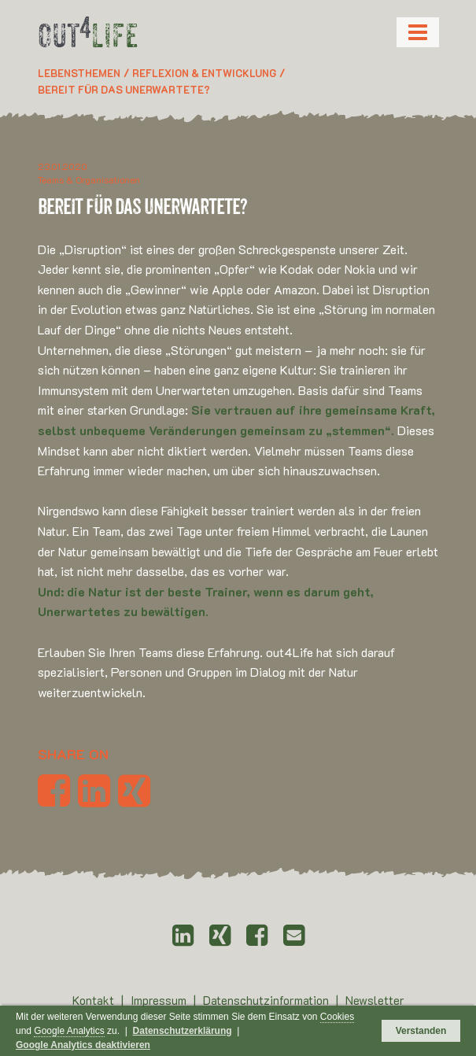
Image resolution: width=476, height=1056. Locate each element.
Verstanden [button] (421, 1030)
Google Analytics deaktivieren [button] (83, 1044)
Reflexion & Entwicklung (204, 72)
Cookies (337, 1016)
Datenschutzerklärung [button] (182, 1030)
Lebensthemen (79, 72)
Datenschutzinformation (267, 1000)
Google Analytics (69, 1030)
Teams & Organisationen (89, 179)
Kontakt (94, 1000)
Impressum (160, 1000)
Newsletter (374, 1000)
